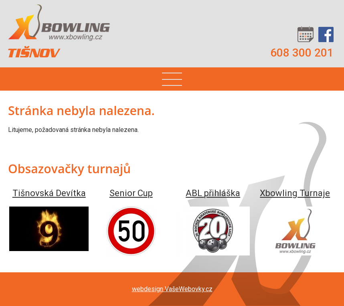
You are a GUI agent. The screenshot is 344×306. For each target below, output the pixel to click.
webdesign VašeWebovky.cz (172, 289)
